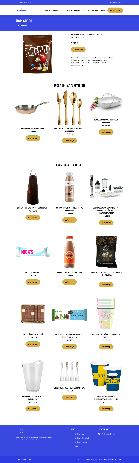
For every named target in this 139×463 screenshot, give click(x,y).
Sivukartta (118, 459)
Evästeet (94, 459)
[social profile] (30, 2)
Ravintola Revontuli (70, 10)
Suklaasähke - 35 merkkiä (33, 334)
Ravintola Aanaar (90, 10)
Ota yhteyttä (85, 459)
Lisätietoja (78, 49)
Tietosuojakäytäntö (106, 459)
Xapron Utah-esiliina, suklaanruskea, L (32, 207)
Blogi (103, 10)
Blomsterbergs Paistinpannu (32, 128)
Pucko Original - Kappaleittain (69, 272)
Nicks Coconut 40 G (33, 272)
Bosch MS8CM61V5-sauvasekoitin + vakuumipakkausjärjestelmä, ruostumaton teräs (106, 210)
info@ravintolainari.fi (115, 2)
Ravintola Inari (52, 10)
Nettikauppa (115, 10)
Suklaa (99, 34)
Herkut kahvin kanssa (88, 34)
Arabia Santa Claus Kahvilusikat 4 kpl (69, 388)
